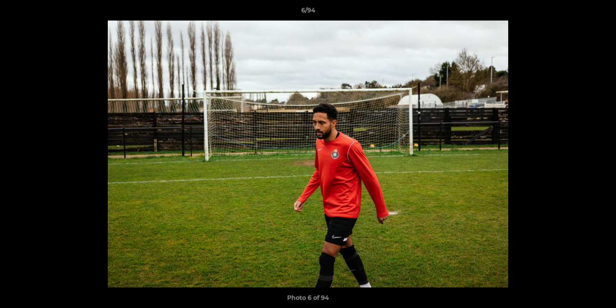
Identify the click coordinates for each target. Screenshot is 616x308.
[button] (600, 12)
